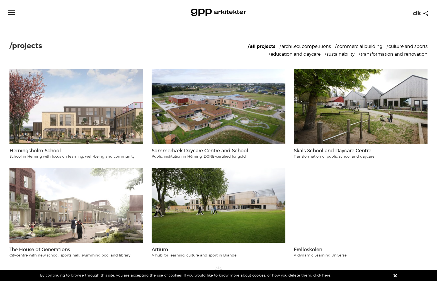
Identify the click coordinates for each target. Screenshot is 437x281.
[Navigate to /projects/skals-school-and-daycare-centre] (361, 106)
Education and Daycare (296, 54)
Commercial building (359, 46)
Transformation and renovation (394, 54)
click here (322, 275)
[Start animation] (426, 13)
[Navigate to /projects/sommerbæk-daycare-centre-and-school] (218, 106)
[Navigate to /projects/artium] (218, 205)
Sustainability (341, 54)
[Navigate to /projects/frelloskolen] (361, 205)
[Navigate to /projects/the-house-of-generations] (76, 205)
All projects (262, 46)
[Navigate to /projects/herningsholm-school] (76, 106)
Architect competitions (306, 46)
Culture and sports (408, 46)
